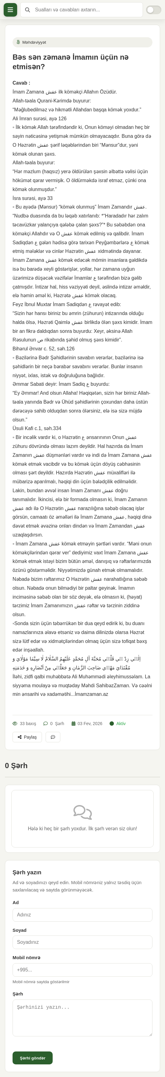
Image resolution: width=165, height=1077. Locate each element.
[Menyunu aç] (10, 10)
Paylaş (27, 737)
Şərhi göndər (32, 1058)
